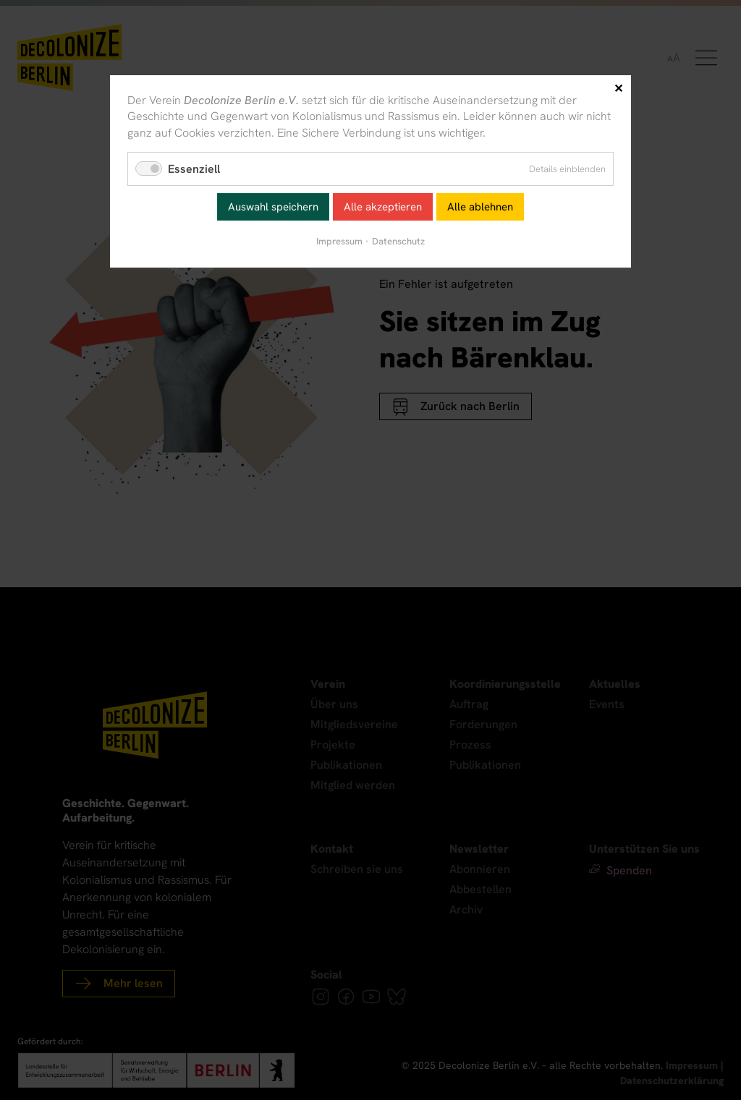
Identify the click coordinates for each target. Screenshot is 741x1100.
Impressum (339, 241)
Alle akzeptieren (383, 207)
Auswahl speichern (273, 207)
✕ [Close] (618, 88)
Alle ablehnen (480, 207)
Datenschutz (398, 241)
